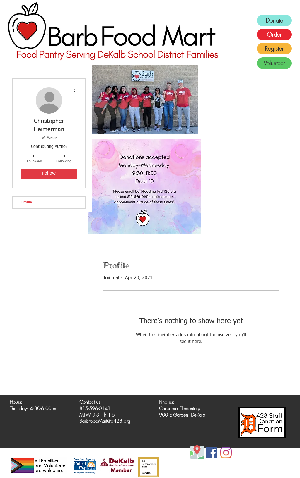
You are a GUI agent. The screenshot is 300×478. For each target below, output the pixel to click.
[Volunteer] (274, 63)
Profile (26, 202)
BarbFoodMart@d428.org (104, 421)
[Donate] (274, 20)
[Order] (274, 34)
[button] (144, 99)
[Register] (274, 48)
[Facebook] (211, 452)
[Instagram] (226, 452)
